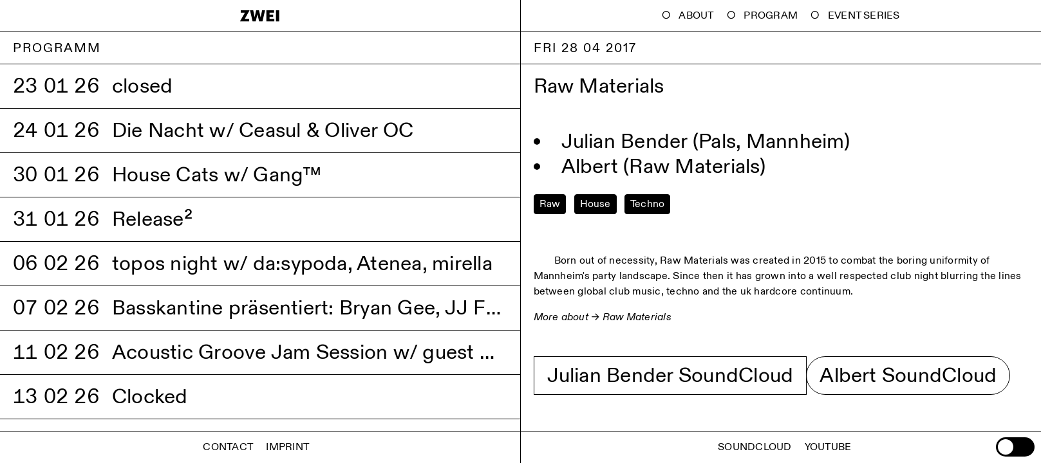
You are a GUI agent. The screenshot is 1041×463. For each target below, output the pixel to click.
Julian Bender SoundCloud (670, 375)
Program (771, 16)
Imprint (287, 447)
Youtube (828, 447)
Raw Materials (637, 317)
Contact (228, 447)
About (696, 16)
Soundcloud (754, 447)
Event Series (864, 16)
